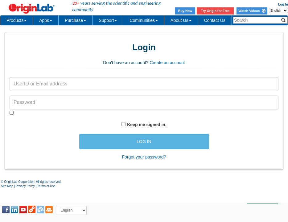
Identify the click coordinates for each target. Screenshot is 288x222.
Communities (144, 20)
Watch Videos (251, 11)
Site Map (7, 186)
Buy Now (185, 11)
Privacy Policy (25, 186)
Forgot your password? (144, 156)
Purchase (75, 20)
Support (108, 20)
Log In (283, 4)
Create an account (167, 62)
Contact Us (214, 20)
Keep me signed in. (147, 124)
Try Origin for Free (215, 11)
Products (16, 20)
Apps (45, 20)
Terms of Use (46, 186)
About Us (181, 20)
